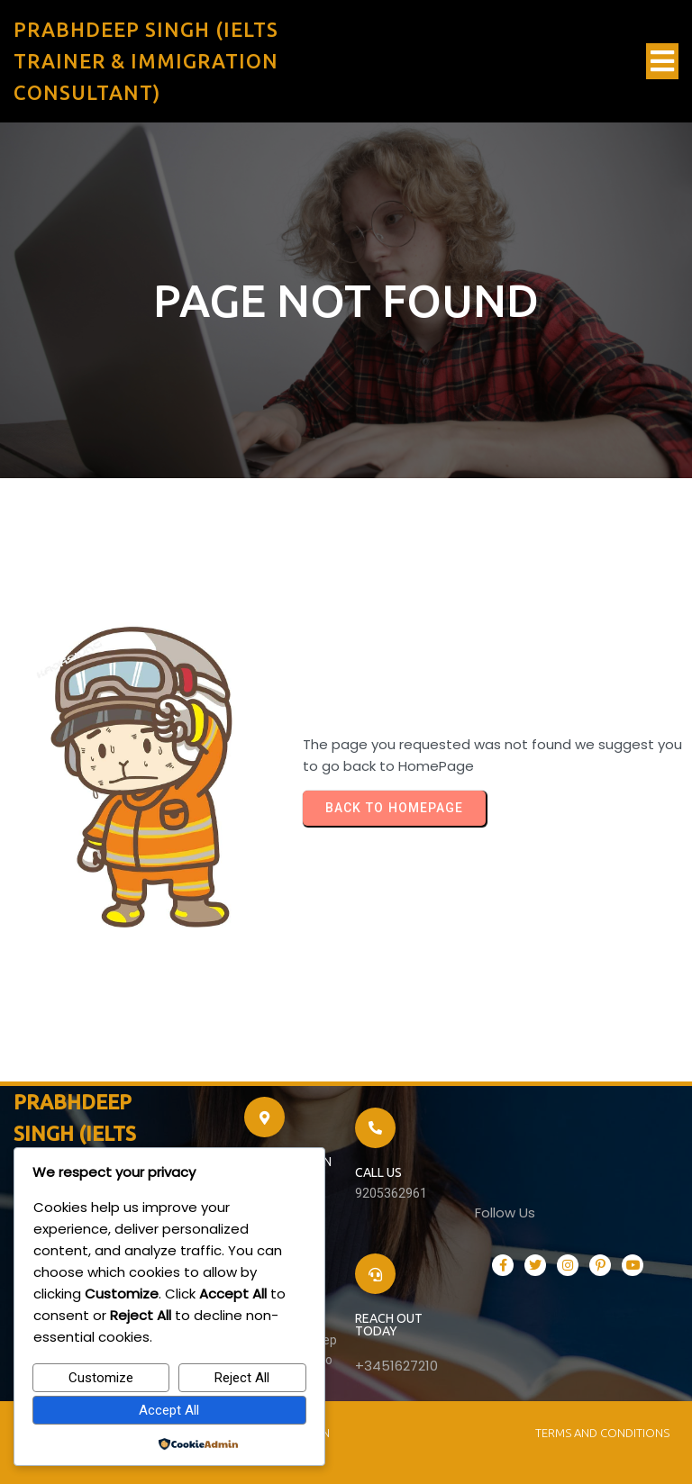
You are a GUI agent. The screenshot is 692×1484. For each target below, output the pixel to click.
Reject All (241, 1378)
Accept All (169, 1410)
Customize (100, 1378)
